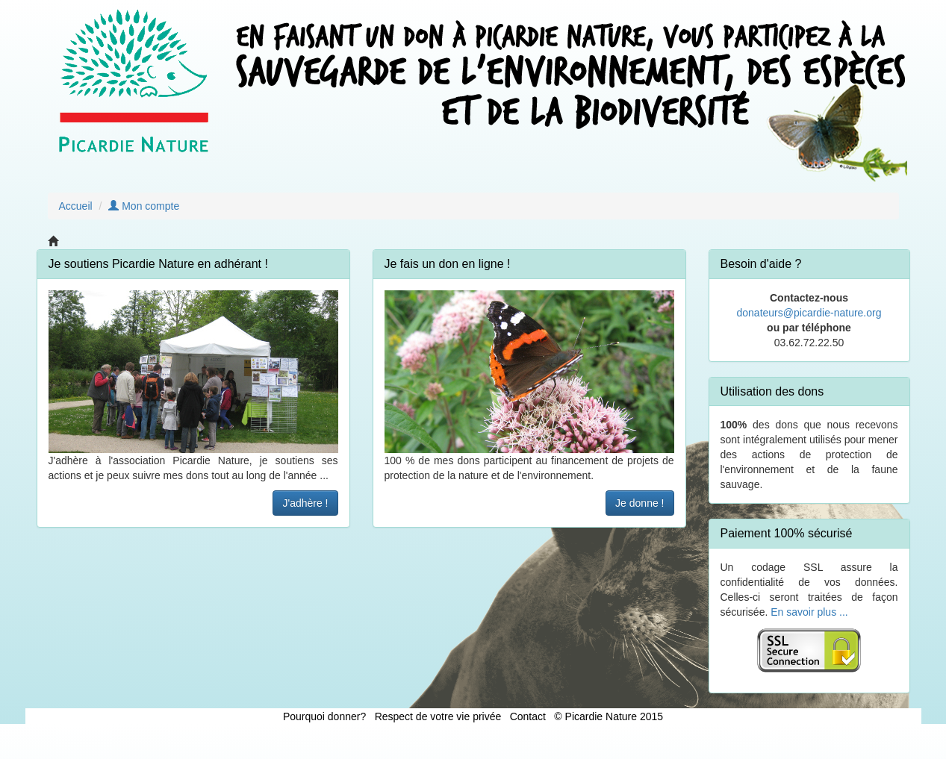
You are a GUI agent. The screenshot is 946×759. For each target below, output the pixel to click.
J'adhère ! (305, 503)
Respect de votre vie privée (438, 716)
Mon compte (143, 206)
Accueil (76, 206)
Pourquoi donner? (324, 716)
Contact (528, 716)
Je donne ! (639, 503)
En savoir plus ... (809, 612)
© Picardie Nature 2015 (608, 716)
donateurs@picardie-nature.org (809, 313)
